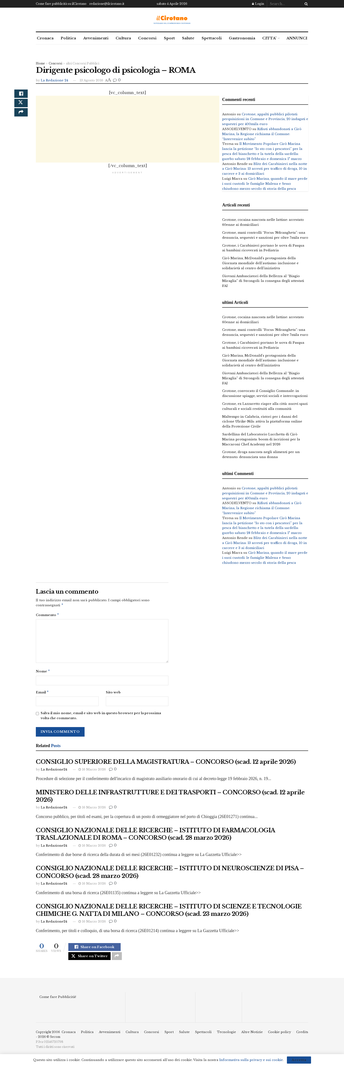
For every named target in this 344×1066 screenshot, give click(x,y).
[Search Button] (305, 4)
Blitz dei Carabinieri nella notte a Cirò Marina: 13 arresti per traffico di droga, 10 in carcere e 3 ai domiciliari (264, 169)
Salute (188, 38)
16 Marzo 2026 (92, 771)
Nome (43, 672)
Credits (302, 1036)
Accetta (299, 1060)
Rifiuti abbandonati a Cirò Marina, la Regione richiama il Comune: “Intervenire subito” (261, 134)
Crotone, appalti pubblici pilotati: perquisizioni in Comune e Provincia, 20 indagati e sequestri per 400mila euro (265, 119)
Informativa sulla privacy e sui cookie (251, 1060)
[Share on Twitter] (21, 106)
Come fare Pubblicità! (57, 1001)
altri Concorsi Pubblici (82, 63)
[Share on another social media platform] (21, 118)
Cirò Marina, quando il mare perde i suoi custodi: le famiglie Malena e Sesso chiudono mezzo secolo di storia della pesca (264, 184)
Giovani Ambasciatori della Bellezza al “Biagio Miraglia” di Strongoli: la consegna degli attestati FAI (263, 281)
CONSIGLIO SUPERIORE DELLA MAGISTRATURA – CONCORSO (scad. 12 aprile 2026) (166, 763)
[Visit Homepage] (172, 19)
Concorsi (147, 38)
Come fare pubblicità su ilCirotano (61, 3)
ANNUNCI (296, 38)
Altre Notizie (252, 1036)
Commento (47, 615)
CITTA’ (269, 38)
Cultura (123, 38)
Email (42, 694)
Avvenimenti (95, 38)
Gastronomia (242, 38)
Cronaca (45, 38)
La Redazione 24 (54, 80)
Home (40, 63)
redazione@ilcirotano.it (106, 3)
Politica (68, 38)
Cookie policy (279, 1036)
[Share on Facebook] (21, 95)
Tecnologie (226, 1036)
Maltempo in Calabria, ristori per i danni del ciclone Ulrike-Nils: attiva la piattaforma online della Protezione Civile (262, 422)
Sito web (113, 694)
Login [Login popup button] (258, 3)
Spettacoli (212, 38)
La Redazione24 (54, 771)
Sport (169, 38)
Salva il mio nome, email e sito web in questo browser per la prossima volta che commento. (101, 717)
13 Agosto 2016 (91, 80)
